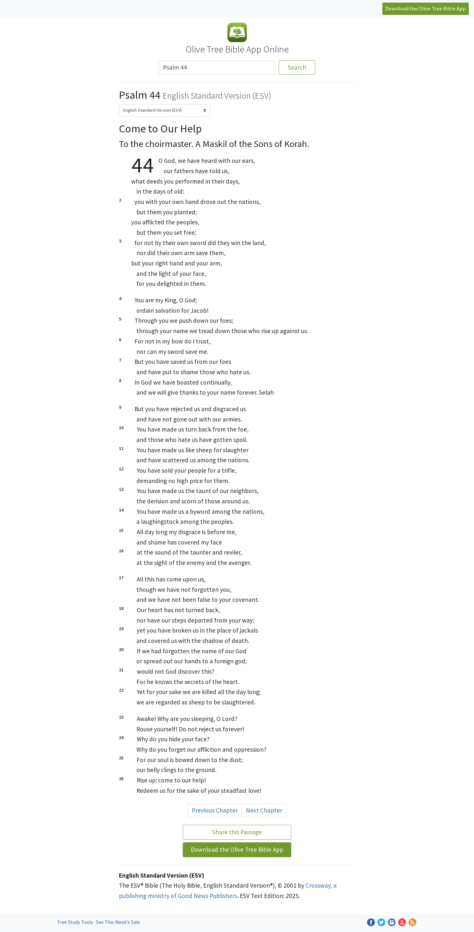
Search (297, 67)
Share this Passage (237, 832)
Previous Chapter (215, 810)
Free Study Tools (75, 922)
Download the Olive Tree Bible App (425, 8)
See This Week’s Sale (118, 922)
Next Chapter (264, 810)
